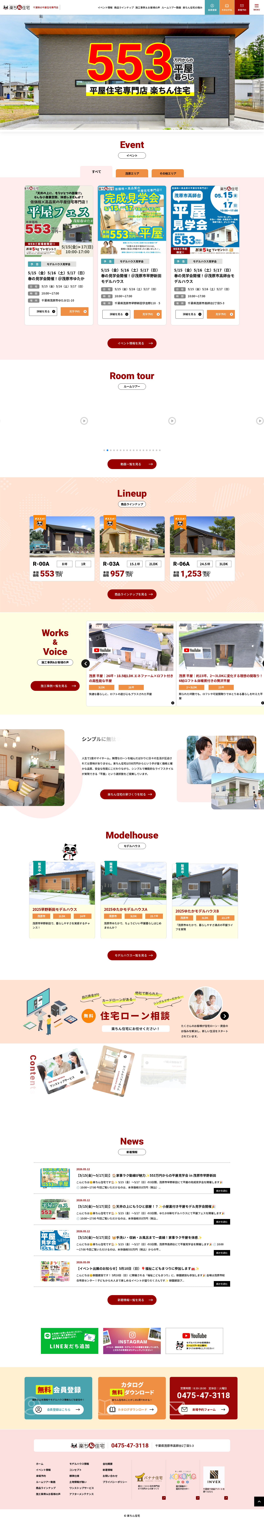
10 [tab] (133, 450)
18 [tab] (160, 450)
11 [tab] (137, 450)
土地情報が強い (78, 1488)
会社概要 (108, 1470)
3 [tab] (111, 450)
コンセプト (75, 1476)
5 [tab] (117, 450)
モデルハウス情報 (79, 1470)
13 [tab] (143, 450)
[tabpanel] (93, 421)
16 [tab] (153, 450)
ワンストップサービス (81, 1494)
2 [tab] (107, 450)
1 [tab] (104, 450)
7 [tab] (124, 450)
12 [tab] (140, 450)
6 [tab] (120, 450)
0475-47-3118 (131, 1452)
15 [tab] (150, 450)
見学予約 (74, 311)
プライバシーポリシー (115, 1488)
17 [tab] (156, 450)
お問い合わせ (110, 1482)
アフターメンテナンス (81, 1501)
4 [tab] (114, 450)
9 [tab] (130, 450)
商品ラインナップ (124, 7)
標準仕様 (74, 1482)
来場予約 (41, 1482)
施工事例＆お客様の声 (147, 7)
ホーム (39, 1470)
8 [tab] (127, 450)
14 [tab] (147, 450)
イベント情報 (105, 7)
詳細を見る (43, 311)
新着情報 (108, 1476)
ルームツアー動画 (171, 7)
